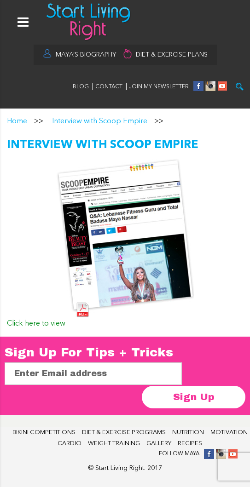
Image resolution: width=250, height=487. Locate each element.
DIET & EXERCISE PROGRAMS (124, 432)
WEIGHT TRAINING (114, 444)
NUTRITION (188, 432)
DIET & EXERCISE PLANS (172, 55)
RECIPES (190, 444)
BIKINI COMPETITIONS (44, 432)
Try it (239, 86)
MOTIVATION (229, 432)
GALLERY (158, 444)
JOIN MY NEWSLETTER (159, 87)
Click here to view (36, 323)
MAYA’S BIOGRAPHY (86, 55)
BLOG (80, 87)
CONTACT (109, 87)
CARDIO (69, 444)
